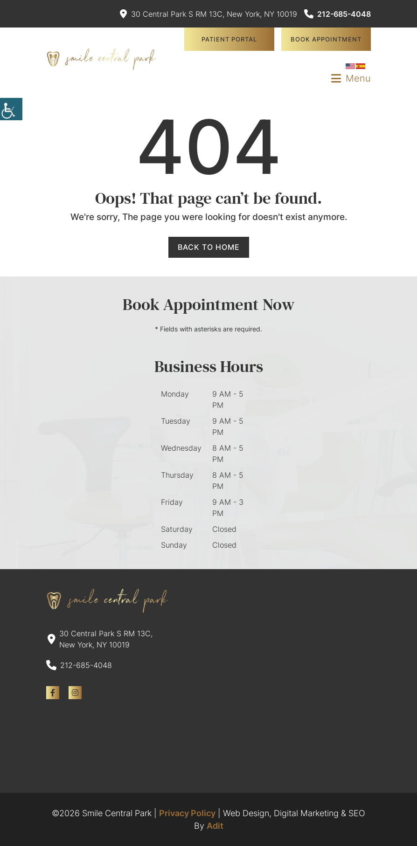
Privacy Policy (187, 813)
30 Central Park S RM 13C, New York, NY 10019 (208, 14)
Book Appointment (326, 39)
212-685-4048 (337, 14)
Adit (215, 826)
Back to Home (209, 247)
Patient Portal (229, 39)
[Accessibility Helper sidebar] (11, 109)
